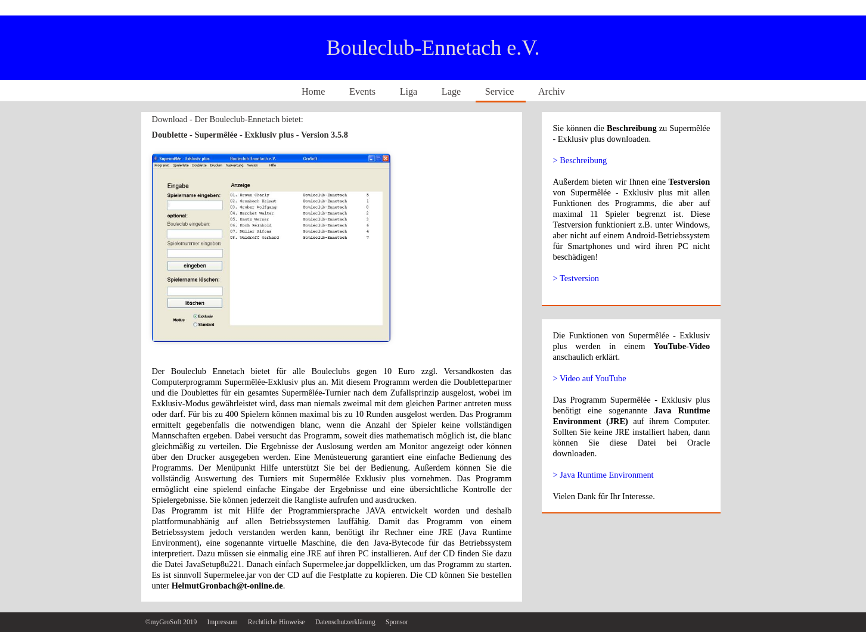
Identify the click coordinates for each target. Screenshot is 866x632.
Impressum (223, 621)
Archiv (551, 91)
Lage (452, 91)
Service (501, 91)
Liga (410, 91)
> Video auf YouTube (589, 378)
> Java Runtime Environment (602, 475)
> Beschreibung (579, 160)
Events (363, 91)
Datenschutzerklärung (346, 621)
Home (315, 91)
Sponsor (397, 621)
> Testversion (575, 278)
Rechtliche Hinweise (277, 621)
